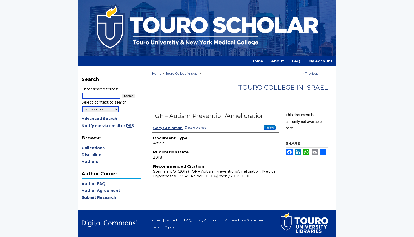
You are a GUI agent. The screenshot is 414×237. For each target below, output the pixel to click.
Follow (269, 127)
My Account (208, 220)
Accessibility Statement (245, 220)
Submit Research (99, 197)
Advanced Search (99, 118)
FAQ (188, 220)
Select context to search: (105, 102)
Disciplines (92, 154)
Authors (90, 161)
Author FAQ (94, 183)
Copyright (171, 227)
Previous (311, 73)
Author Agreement (101, 190)
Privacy (154, 227)
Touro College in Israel (182, 73)
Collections (93, 148)
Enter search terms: (100, 89)
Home (156, 73)
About (172, 220)
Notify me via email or (108, 125)
